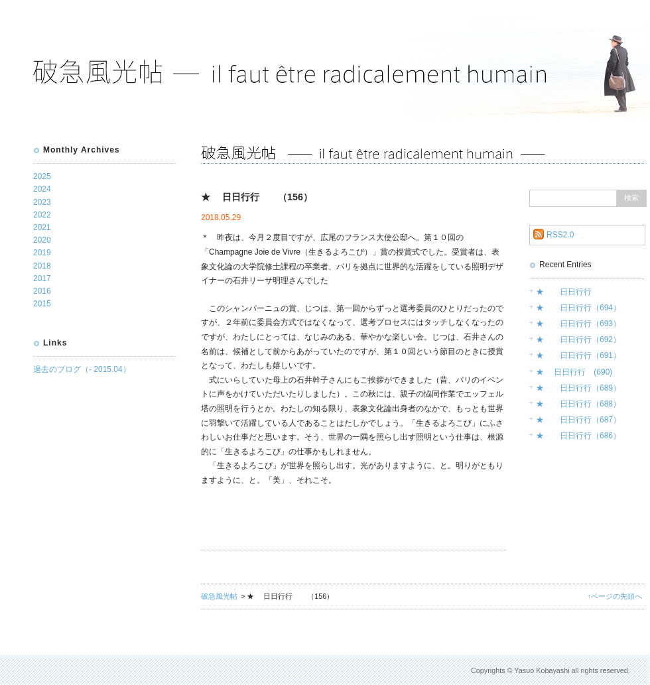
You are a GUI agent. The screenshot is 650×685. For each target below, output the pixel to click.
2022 (42, 214)
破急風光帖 (219, 596)
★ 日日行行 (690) (574, 372)
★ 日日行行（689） (578, 388)
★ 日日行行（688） (578, 403)
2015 (42, 303)
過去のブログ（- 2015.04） (82, 369)
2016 (42, 291)
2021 (42, 227)
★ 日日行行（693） (578, 323)
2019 (42, 252)
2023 (42, 202)
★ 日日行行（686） (578, 435)
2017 (42, 278)
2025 (42, 176)
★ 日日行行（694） (578, 307)
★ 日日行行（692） (578, 339)
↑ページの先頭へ (615, 596)
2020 (42, 240)
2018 (42, 266)
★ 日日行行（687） (578, 419)
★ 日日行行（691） (578, 355)
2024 (42, 189)
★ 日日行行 (564, 291)
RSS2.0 (560, 234)
